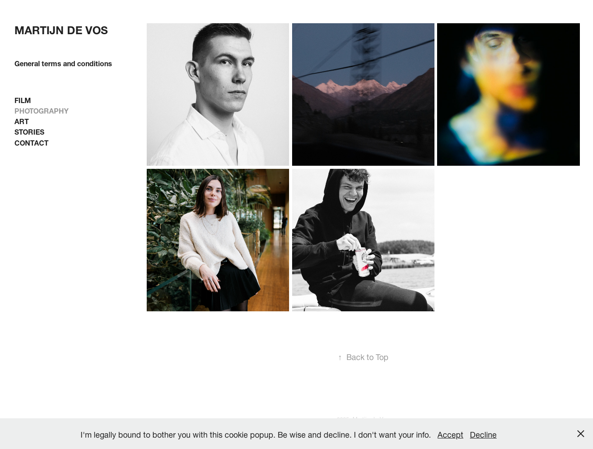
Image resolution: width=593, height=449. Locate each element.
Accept (450, 433)
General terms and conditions (63, 62)
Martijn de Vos (61, 28)
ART (21, 120)
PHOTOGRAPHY (41, 110)
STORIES (29, 131)
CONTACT (31, 142)
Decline (483, 433)
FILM (22, 99)
